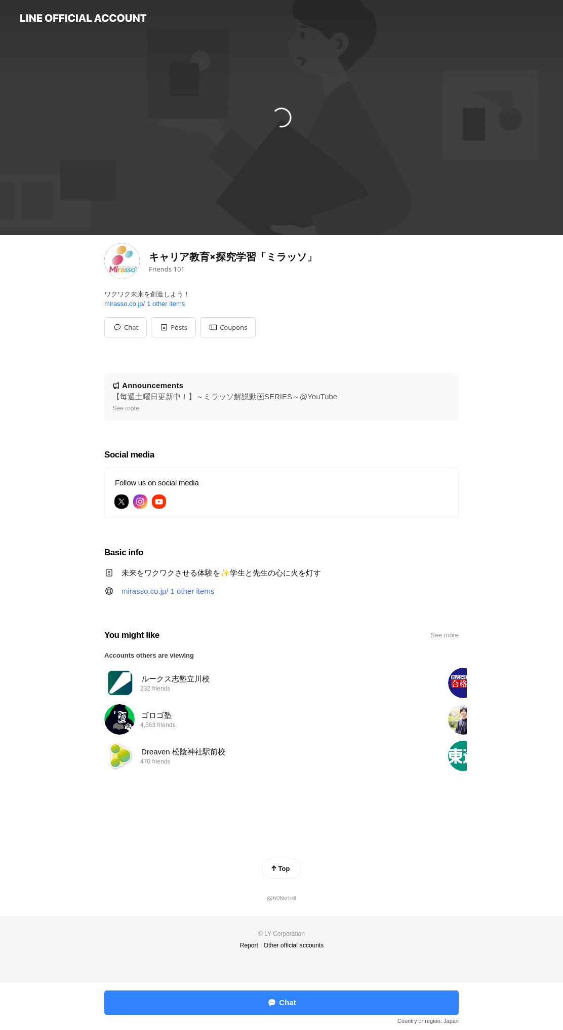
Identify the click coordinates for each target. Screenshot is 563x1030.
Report (249, 945)
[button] (173, 327)
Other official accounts (294, 945)
